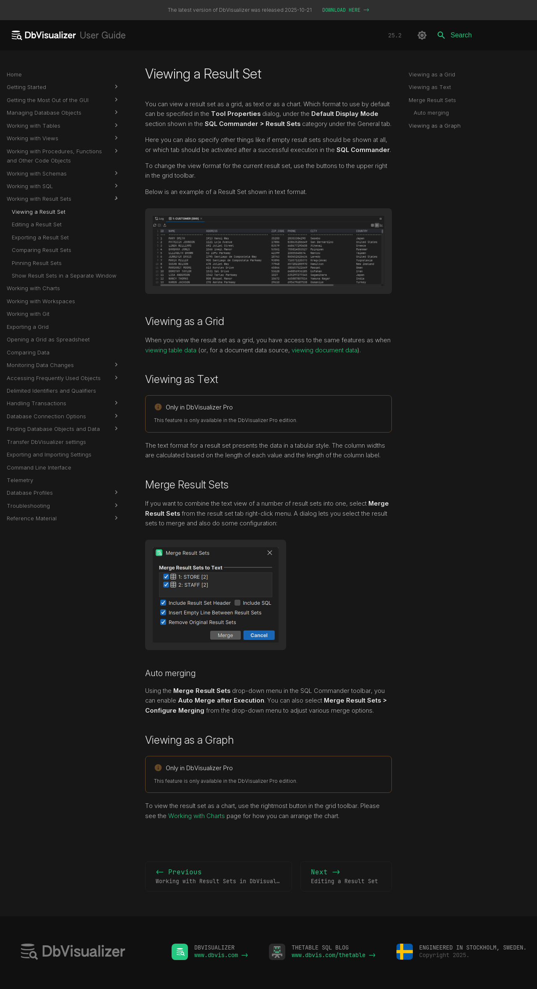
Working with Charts (196, 816)
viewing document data (324, 350)
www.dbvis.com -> (221, 955)
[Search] (481, 35)
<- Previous (223, 877)
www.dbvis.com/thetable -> (333, 955)
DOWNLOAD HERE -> (345, 10)
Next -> (346, 877)
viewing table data (170, 350)
